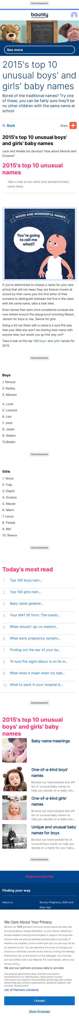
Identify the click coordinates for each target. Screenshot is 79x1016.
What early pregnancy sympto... (35, 638)
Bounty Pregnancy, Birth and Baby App (56, 905)
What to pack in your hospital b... (36, 685)
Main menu (39, 20)
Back (8, 125)
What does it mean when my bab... (37, 673)
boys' (43, 341)
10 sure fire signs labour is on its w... (39, 661)
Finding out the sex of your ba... (35, 650)
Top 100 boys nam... (26, 580)
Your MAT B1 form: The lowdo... (35, 615)
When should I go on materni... (34, 627)
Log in (73, 12)
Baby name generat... (26, 604)
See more (15, 50)
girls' (57, 341)
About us (7, 902)
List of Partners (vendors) (21, 995)
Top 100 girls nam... (25, 592)
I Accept (39, 1006)
